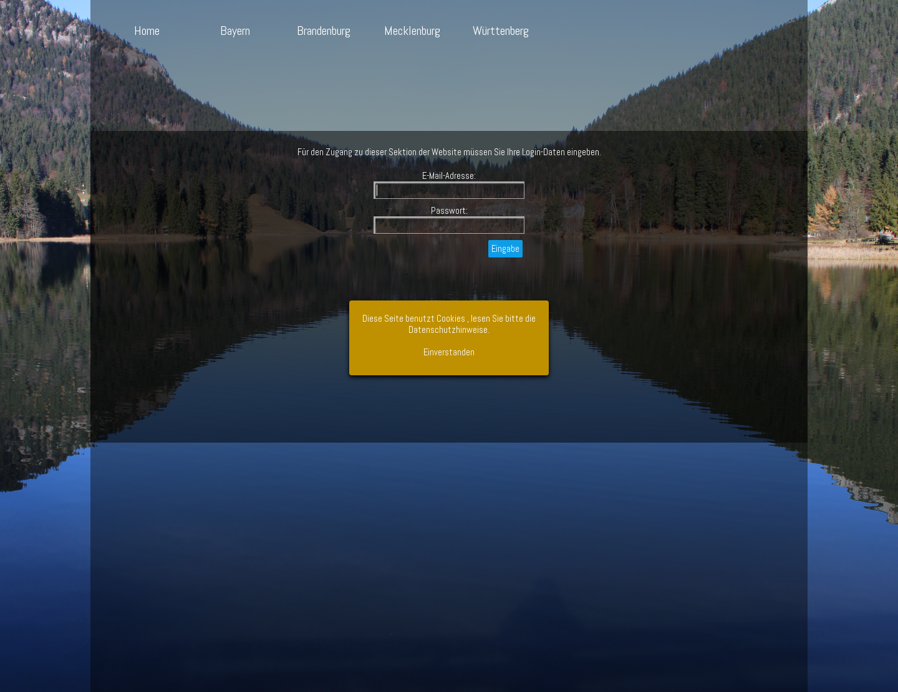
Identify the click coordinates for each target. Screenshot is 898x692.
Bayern (235, 30)
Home (147, 30)
